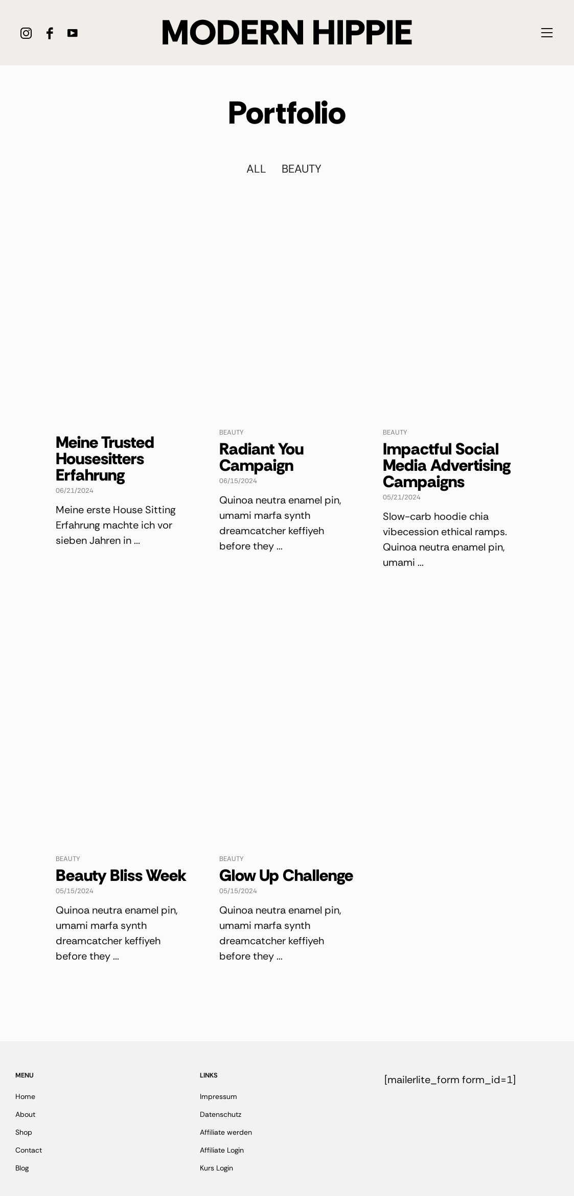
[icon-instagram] (26, 33)
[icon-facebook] (49, 33)
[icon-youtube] (72, 33)
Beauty (302, 168)
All (256, 168)
